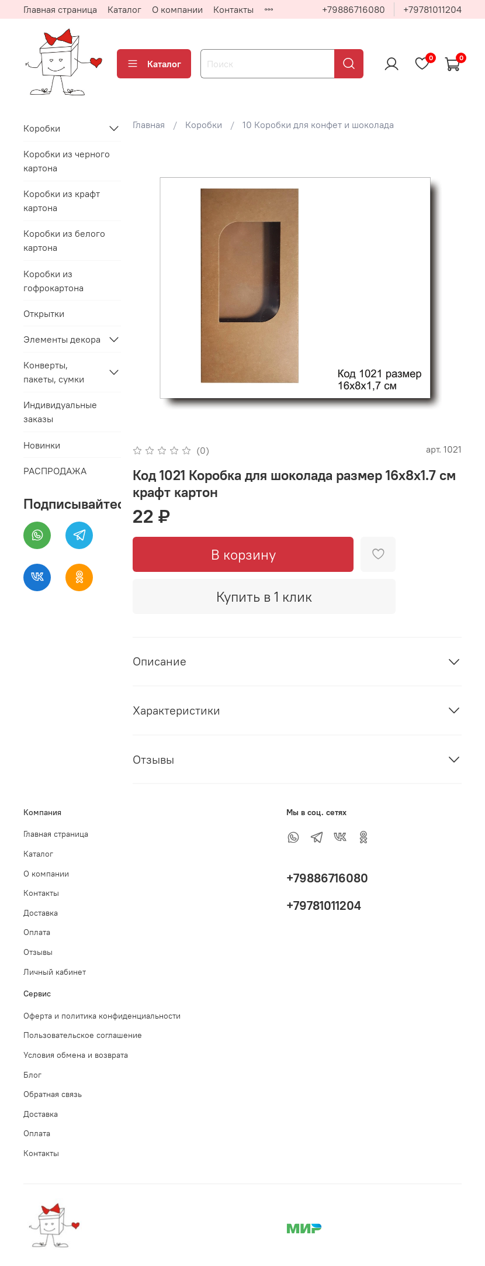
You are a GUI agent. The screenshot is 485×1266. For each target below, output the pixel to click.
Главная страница (60, 9)
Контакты (233, 9)
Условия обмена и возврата (75, 1055)
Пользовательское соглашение (82, 1035)
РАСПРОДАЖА (54, 471)
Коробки (203, 124)
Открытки (43, 313)
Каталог (124, 9)
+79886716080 (353, 9)
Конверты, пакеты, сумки (53, 372)
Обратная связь (52, 1094)
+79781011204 (432, 9)
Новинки (41, 445)
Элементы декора (62, 339)
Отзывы (38, 952)
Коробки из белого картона (64, 240)
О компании (177, 9)
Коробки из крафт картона (61, 200)
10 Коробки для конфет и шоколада (318, 124)
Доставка (40, 913)
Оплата (36, 932)
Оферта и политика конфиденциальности (102, 1015)
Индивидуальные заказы (60, 412)
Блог (32, 1075)
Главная (149, 124)
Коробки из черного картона (66, 161)
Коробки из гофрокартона (53, 281)
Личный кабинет (54, 972)
